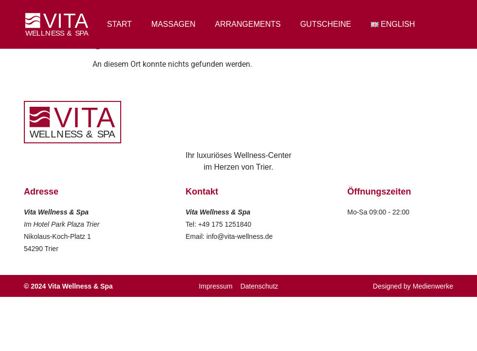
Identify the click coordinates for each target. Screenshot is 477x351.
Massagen (173, 24)
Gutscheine (325, 24)
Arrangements (248, 24)
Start (119, 24)
